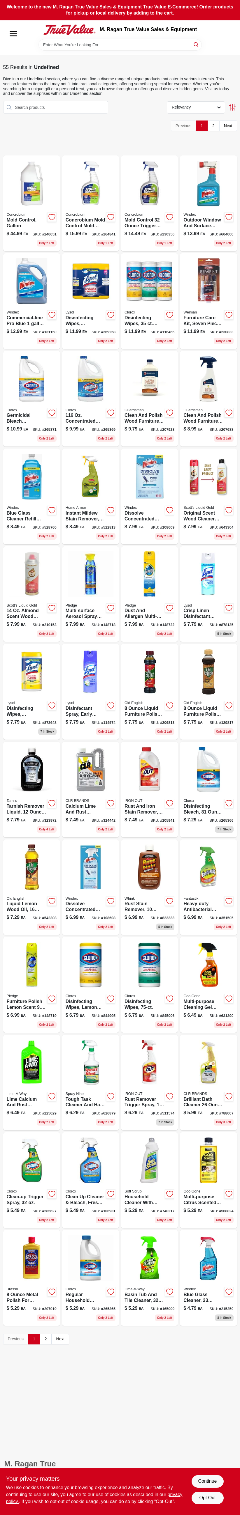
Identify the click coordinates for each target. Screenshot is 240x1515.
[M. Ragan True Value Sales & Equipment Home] (69, 29)
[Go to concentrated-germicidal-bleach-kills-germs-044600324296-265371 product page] (31, 399)
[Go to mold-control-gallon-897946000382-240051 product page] (31, 203)
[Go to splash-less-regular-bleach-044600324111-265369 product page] (90, 399)
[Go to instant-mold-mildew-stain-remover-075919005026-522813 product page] (90, 496)
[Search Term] (120, 45)
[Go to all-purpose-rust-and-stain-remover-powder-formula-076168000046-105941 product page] (149, 789)
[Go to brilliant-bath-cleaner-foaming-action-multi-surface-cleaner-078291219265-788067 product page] (208, 1083)
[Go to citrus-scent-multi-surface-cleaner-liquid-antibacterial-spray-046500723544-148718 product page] (90, 594)
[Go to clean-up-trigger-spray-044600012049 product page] (31, 1180)
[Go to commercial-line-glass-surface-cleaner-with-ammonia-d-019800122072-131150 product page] (31, 301)
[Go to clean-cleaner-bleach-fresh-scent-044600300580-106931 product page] (90, 1180)
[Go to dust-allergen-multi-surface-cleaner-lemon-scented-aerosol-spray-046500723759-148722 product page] (149, 594)
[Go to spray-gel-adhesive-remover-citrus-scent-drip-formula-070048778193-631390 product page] (208, 985)
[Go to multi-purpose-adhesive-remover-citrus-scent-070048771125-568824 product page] (208, 1180)
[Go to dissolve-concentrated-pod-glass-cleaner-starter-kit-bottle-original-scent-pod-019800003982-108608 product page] (90, 887)
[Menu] (13, 34)
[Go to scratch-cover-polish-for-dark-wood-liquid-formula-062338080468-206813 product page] (149, 692)
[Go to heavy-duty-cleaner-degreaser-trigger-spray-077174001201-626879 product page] (90, 1083)
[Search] (196, 44)
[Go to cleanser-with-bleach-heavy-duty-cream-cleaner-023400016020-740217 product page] (149, 1180)
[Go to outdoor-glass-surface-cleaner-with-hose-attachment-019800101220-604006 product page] (208, 203)
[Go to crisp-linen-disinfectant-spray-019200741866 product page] (208, 594)
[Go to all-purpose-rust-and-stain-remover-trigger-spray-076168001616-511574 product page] (149, 1083)
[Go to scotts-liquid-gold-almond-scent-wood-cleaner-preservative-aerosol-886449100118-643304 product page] (208, 496)
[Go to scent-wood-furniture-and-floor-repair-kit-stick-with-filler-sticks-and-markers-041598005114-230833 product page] (208, 301)
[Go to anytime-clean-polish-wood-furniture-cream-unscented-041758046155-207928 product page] (149, 399)
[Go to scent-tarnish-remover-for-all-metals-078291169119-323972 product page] (31, 789)
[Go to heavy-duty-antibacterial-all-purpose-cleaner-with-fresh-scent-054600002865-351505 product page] (208, 887)
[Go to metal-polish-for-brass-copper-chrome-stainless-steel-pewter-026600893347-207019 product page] (31, 1278)
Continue (207, 1481)
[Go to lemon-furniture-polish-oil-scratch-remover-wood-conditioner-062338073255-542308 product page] (31, 887)
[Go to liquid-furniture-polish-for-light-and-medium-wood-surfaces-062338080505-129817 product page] (208, 692)
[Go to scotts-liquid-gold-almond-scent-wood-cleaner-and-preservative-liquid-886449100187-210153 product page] (31, 594)
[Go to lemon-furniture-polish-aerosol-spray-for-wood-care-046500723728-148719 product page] (31, 985)
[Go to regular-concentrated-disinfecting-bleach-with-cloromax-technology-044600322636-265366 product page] (208, 789)
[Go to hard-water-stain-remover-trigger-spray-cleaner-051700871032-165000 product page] (149, 1278)
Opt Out (207, 1497)
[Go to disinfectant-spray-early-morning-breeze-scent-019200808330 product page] (90, 692)
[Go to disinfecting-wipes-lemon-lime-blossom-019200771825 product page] (31, 692)
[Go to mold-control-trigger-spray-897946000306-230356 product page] (149, 203)
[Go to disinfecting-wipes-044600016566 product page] (149, 985)
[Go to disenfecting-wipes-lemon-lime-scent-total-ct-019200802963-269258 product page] (90, 301)
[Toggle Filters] (232, 107)
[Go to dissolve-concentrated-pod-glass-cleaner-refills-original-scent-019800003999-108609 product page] (149, 496)
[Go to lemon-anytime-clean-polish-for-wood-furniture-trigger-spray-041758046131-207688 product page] (208, 399)
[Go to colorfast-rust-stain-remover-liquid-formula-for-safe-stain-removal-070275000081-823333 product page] (149, 887)
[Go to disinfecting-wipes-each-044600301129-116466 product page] (149, 301)
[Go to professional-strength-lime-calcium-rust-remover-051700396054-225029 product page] (31, 1083)
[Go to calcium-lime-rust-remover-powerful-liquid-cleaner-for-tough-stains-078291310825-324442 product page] (90, 789)
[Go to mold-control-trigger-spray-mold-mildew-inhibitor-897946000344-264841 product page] (90, 203)
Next (228, 125)
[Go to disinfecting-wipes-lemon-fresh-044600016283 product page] (90, 985)
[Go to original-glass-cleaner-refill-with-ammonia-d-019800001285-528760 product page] (31, 496)
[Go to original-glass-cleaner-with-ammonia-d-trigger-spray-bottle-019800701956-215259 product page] (208, 1278)
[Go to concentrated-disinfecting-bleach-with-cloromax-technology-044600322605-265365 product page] (90, 1278)
